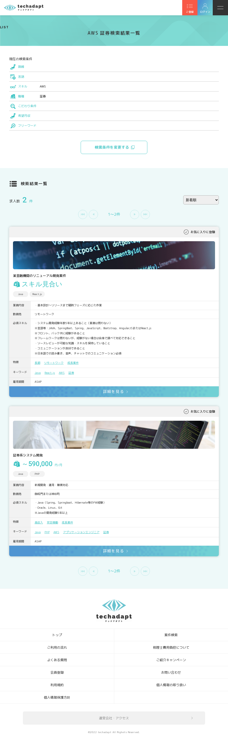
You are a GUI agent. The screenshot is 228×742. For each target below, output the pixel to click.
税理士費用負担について (171, 647)
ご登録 (190, 12)
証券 (71, 373)
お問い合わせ (171, 672)
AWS (62, 373)
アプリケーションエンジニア (81, 532)
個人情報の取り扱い (171, 685)
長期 (37, 363)
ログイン (205, 12)
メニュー (220, 7)
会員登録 (57, 672)
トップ (57, 635)
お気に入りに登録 (203, 232)
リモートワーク (54, 363)
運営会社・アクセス (114, 718)
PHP (47, 532)
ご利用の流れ (57, 647)
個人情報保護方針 (57, 697)
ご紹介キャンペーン (171, 660)
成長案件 (73, 363)
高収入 (39, 522)
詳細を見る (113, 391)
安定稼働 (52, 522)
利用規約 (57, 685)
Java (38, 373)
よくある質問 (57, 660)
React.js (50, 373)
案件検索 (171, 635)
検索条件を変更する (112, 147)
